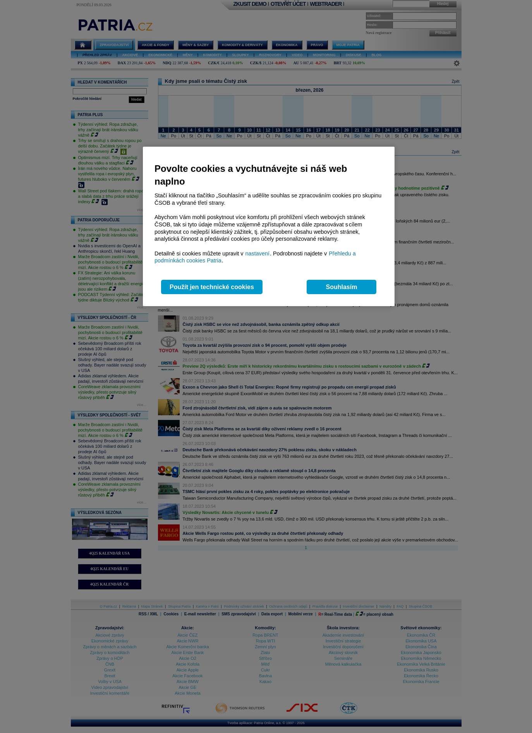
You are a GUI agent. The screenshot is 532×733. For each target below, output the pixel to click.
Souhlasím (341, 287)
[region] (269, 227)
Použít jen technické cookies (212, 287)
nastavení (257, 253)
